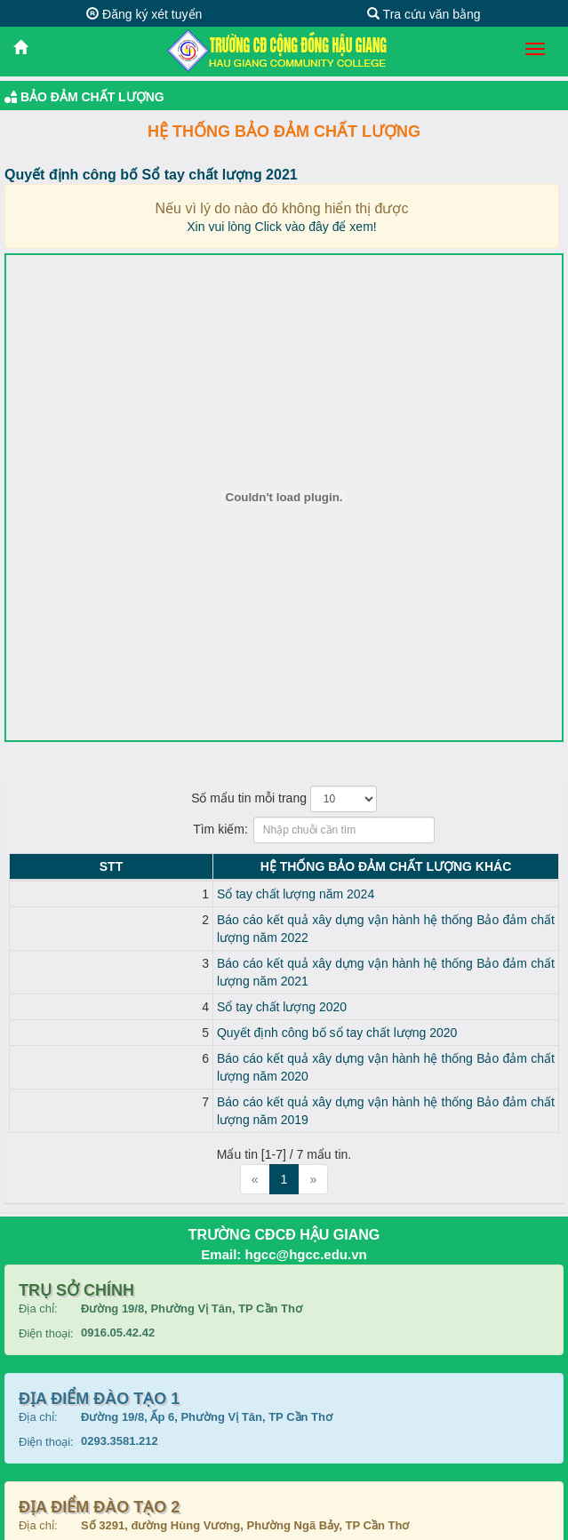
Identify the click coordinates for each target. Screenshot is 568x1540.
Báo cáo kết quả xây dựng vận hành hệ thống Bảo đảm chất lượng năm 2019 (259, 1048)
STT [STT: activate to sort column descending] (24, 866)
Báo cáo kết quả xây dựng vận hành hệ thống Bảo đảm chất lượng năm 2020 (259, 1023)
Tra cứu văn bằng (424, 14)
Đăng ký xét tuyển (144, 14)
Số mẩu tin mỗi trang (284, 799)
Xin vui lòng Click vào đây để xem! (281, 226)
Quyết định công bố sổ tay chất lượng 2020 (165, 997)
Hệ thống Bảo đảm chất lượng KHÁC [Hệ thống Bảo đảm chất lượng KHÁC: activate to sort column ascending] (300, 866)
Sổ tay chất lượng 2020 (110, 971)
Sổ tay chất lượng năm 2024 (124, 894)
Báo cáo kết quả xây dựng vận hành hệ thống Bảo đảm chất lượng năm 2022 (259, 920)
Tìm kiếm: (284, 830)
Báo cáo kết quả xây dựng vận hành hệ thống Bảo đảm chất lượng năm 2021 (259, 945)
